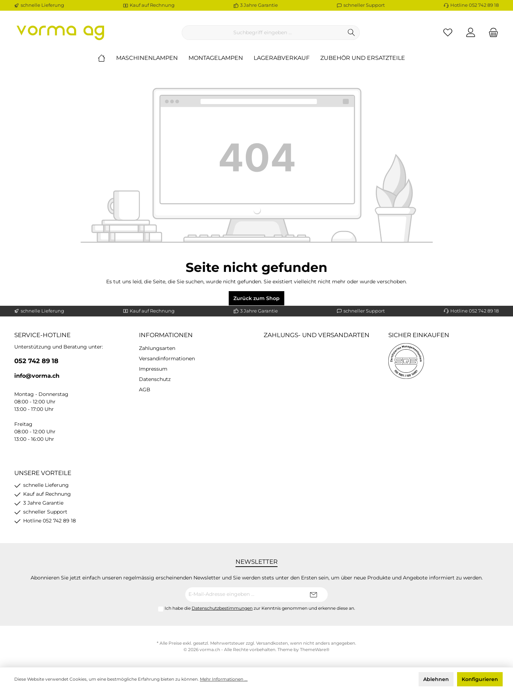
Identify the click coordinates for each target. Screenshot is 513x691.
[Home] (107, 58)
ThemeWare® (315, 649)
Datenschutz (155, 379)
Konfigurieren (480, 679)
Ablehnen (436, 679)
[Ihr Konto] (470, 32)
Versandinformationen (167, 358)
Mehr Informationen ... (224, 679)
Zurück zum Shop (256, 298)
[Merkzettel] (447, 32)
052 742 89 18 (36, 361)
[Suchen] (351, 32)
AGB (144, 389)
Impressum (153, 369)
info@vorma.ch (36, 375)
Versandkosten (272, 643)
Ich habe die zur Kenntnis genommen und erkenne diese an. (260, 608)
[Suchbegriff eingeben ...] (262, 32)
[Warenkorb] (491, 32)
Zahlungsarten (157, 348)
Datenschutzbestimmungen (222, 608)
